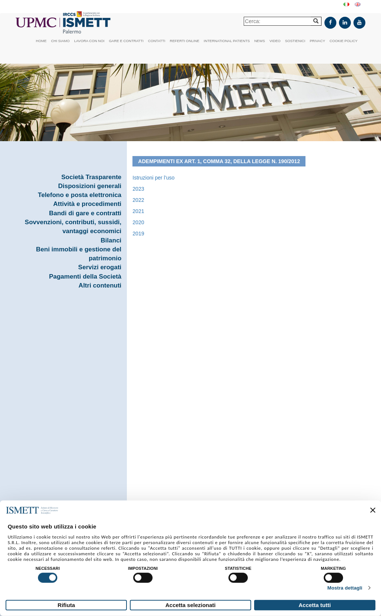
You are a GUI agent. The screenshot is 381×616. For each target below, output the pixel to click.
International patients (227, 41)
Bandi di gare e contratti (85, 213)
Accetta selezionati (190, 605)
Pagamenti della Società (85, 276)
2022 (138, 200)
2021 (138, 211)
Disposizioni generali (89, 186)
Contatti (157, 41)
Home (41, 41)
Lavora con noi (89, 41)
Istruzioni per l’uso (153, 178)
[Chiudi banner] (372, 510)
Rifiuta (66, 605)
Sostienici (295, 41)
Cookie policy (344, 41)
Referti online (184, 41)
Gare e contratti (126, 41)
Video (275, 41)
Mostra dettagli (344, 588)
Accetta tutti (314, 605)
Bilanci (111, 240)
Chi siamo (60, 41)
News (259, 41)
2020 (138, 222)
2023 (138, 189)
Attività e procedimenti (87, 203)
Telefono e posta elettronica (80, 195)
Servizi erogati (99, 267)
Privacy (317, 41)
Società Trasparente (91, 177)
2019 (138, 233)
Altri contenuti (100, 285)
